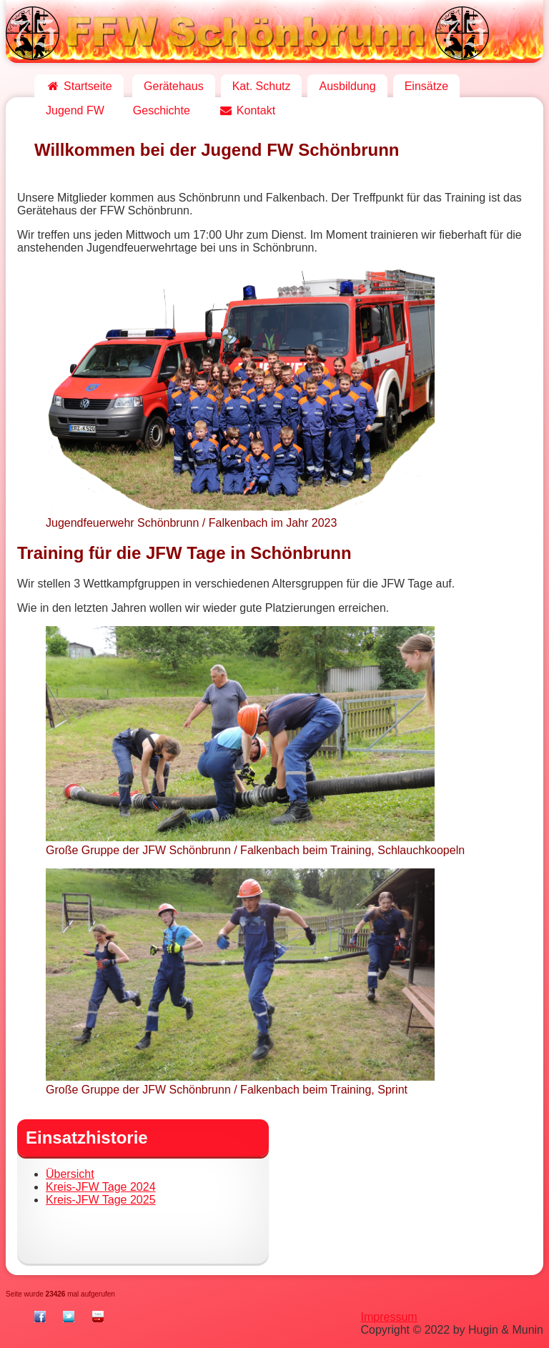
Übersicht (70, 1174)
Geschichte (161, 110)
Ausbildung (347, 86)
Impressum (389, 1317)
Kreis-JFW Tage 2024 (101, 1187)
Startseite (79, 86)
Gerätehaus (174, 86)
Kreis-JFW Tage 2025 (101, 1200)
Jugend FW (75, 110)
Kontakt (247, 110)
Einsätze (426, 86)
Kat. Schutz (261, 86)
